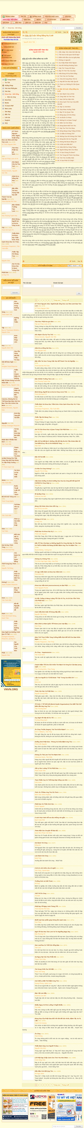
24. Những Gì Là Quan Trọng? (67, 120)
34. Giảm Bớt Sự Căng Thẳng (66, 147)
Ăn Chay (38, 1033)
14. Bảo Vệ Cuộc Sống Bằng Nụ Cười (68, 90)
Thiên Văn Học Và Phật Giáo (44, 691)
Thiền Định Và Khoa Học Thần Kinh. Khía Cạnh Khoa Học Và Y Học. (57, 404)
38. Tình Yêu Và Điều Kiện (65, 158)
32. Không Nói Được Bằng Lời (66, 142)
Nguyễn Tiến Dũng (41, 614)
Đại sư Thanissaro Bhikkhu (10, 330)
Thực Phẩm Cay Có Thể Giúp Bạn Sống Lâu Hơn (51, 780)
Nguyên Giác (6, 260)
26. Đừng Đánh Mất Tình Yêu (66, 125)
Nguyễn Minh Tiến (7, 348)
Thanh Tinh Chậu (40, 959)
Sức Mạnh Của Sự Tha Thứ (16, 164)
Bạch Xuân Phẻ (40, 820)
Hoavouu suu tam (40, 496)
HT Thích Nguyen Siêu (9, 144)
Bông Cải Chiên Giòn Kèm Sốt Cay (46, 506)
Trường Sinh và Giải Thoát (44, 881)
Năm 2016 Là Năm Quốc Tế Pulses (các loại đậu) (51, 623)
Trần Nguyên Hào (7, 185)
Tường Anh (48, 550)
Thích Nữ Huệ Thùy (8, 549)
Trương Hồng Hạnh (41, 720)
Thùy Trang (51, 669)
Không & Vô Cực (40, 519)
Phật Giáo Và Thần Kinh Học (44, 804)
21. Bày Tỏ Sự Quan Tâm (65, 112)
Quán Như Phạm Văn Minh (43, 833)
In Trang (23, 261)
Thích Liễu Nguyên (41, 534)
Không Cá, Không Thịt (42, 559)
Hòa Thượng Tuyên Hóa (9, 215)
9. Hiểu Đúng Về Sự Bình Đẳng (67, 73)
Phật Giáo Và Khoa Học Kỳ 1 (44, 531)
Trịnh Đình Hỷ (39, 574)
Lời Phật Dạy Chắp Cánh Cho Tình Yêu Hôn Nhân (51, 1057)
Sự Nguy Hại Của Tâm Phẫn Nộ (45, 957)
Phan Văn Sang (40, 971)
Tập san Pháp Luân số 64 (10, 158)
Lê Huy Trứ (5, 275)
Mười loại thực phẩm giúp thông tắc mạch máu (50, 920)
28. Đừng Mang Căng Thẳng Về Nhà (68, 131)
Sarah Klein (46, 870)
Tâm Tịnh (38, 446)
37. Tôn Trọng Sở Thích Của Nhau (68, 155)
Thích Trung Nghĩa (8, 501)
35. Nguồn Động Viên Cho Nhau (67, 150)
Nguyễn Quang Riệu (41, 693)
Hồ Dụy (37, 883)
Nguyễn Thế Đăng (7, 568)
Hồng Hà (38, 845)
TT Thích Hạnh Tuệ (8, 467)
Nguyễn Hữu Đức (40, 1048)
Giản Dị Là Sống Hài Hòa (15, 178)
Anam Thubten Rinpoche (10, 584)
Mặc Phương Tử (40, 934)
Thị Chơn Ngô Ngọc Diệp (43, 561)
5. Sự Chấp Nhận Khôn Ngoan (67, 63)
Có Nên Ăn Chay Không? (43, 468)
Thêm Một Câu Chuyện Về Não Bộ (46, 830)
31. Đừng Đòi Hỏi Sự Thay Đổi (67, 139)
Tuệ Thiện (5, 531)
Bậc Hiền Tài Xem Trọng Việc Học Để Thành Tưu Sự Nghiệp (55, 361)
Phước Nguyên (40, 806)
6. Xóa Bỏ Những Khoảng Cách (67, 65)
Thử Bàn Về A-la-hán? (17, 507)
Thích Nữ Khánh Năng (9, 616)
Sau (64, 32)
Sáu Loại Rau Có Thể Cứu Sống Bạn (47, 945)
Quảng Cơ (12, 638)
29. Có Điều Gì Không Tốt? (65, 133)
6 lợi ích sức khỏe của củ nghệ (45, 868)
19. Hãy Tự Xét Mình (64, 107)
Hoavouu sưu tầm (40, 995)
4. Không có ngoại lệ (63, 60)
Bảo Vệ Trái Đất (40, 457)
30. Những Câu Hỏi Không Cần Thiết (69, 136)
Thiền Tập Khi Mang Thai (15, 254)
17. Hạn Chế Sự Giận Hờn (65, 99)
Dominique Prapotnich (9, 246)
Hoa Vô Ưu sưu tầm (41, 508)
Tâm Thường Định (40, 669)
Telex (74, 265)
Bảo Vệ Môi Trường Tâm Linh (45, 379)
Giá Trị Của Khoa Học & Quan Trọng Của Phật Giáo (52, 429)
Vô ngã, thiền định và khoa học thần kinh (48, 572)
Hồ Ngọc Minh (39, 1073)
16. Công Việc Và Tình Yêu (65, 96)
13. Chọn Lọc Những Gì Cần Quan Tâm (68, 85)
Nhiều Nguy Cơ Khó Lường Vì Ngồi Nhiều (49, 1005)
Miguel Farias (6, 385)
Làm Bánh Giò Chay (41, 856)
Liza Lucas (38, 782)
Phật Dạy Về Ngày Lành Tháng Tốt (46, 906)
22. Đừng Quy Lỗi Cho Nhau (66, 115)
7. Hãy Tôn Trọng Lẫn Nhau (66, 68)
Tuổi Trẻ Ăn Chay (40, 893)
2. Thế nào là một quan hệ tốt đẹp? (68, 54)
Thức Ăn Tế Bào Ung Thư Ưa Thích (47, 792)
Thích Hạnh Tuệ (7, 314)
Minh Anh (38, 682)
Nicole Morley (39, 550)
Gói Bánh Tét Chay (41, 843)
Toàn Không (38, 1036)
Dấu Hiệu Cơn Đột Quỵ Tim (44, 1071)
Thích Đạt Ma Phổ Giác (9, 201)
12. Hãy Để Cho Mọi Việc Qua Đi (67, 81)
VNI (79, 265)
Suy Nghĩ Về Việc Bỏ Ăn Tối (44, 718)
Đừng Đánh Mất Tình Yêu (68, 48)
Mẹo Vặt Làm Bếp (41, 993)
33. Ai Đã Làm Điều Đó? (65, 144)
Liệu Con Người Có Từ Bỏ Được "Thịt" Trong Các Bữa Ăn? (54, 677)
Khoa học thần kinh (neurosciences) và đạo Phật (51, 585)
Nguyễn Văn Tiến (50, 337)
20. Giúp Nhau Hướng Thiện (66, 109)
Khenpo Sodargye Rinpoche (11, 425)
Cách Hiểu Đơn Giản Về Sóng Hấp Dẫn (48, 612)
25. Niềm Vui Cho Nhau (64, 123)
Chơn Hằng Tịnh (40, 1060)
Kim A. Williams (40, 732)
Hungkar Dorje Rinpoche (9, 366)
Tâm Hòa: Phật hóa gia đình (44, 321)
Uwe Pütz (55, 561)
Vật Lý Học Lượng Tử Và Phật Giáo (47, 768)
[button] (10, 16)
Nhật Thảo (38, 858)
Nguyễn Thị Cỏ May (41, 471)
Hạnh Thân (5, 618)
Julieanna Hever (40, 757)
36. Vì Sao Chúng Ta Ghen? (66, 152)
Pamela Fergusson (41, 642)
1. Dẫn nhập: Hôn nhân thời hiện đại (68, 52)
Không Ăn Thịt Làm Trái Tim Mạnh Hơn (48, 755)
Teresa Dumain (6, 171)
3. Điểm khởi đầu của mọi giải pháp (68, 57)
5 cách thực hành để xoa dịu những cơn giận (50, 817)
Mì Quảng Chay (40, 494)
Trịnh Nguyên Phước (41, 588)
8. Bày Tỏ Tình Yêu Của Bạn (66, 71)
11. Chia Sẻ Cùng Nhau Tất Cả (67, 79)
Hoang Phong (39, 983)
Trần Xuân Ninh (40, 655)
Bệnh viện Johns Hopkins (43, 794)
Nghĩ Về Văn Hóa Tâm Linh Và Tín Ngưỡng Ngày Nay (52, 931)
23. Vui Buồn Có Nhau (64, 117)
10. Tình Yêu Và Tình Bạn (65, 76)
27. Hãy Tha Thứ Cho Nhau (66, 128)
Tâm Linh (38, 947)
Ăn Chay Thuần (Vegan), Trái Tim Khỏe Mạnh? (50, 729)
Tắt (70, 265)
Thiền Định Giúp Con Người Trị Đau (47, 1046)
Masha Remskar (7, 408)
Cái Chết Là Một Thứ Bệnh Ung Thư (47, 981)
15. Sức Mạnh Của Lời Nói (65, 94)
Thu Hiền (38, 1007)
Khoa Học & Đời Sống (11, 128)
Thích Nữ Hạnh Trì (8, 230)
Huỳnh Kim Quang (40, 1023)
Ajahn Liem (48, 983)
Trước (59, 32)
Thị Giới (37, 896)
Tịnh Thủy (38, 626)
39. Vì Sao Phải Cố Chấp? (65, 160)
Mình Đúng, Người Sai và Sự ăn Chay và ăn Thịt (51, 392)
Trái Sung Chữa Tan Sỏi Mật (44, 969)
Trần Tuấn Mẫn (6, 444)
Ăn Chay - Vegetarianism (43, 652)
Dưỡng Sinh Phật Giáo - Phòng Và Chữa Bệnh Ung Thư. (54, 742)
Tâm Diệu (49, 757)
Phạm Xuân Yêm (40, 770)
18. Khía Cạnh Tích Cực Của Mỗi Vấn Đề (68, 103)
